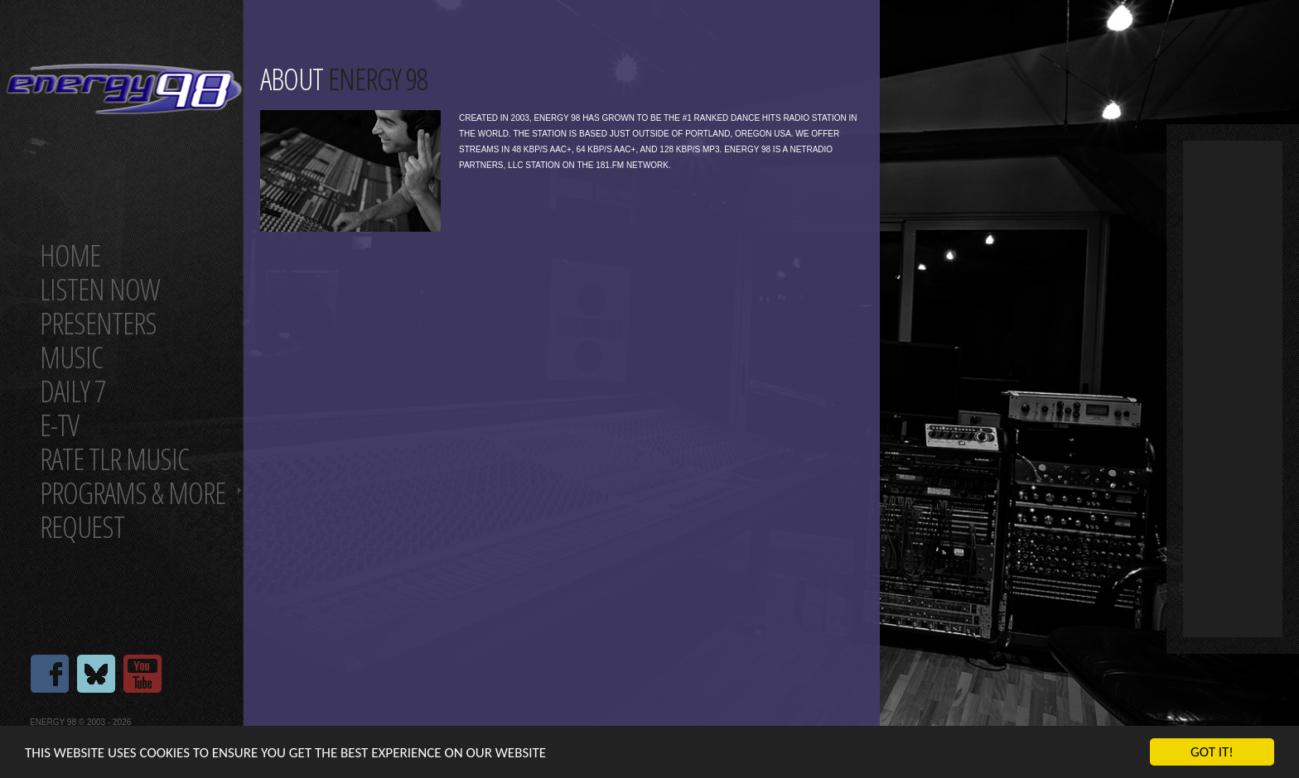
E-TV (59, 425)
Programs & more (132, 493)
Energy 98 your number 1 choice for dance (124, 89)
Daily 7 (72, 391)
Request (82, 527)
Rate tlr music (114, 459)
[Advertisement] (1232, 389)
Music (71, 357)
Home (70, 255)
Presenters (98, 323)
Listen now (100, 289)
